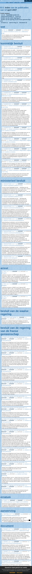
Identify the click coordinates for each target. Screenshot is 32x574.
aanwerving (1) (13, 22)
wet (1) (3, 15)
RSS (7, 2)
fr (29, 0)
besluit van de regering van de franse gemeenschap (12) (15, 20)
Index (7, 7)
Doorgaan (12, 572)
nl (26, 0)
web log (17, 2)
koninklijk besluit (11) (12, 15)
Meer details (19, 572)
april (9, 10)
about (11, 2)
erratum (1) (4, 22)
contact (23, 2)
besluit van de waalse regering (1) (10, 18)
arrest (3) (18, 16)
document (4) (23, 22)
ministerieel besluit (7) (7, 16)
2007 (14, 10)
